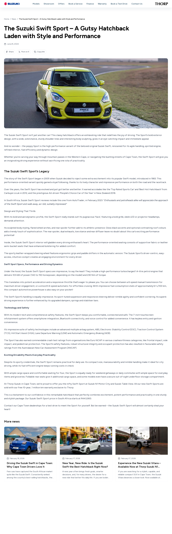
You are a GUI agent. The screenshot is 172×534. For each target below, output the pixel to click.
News (14, 19)
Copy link (39, 52)
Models (36, 4)
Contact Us (136, 4)
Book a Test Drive (119, 4)
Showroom (49, 4)
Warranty (102, 4)
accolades (97, 189)
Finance (90, 4)
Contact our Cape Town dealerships (22, 405)
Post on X (23, 52)
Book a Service (75, 4)
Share (10, 52)
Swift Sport (46, 362)
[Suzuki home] (12, 3)
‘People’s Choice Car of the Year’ (76, 193)
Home (6, 19)
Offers (61, 4)
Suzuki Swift (104, 146)
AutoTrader (78, 200)
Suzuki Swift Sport (18, 135)
